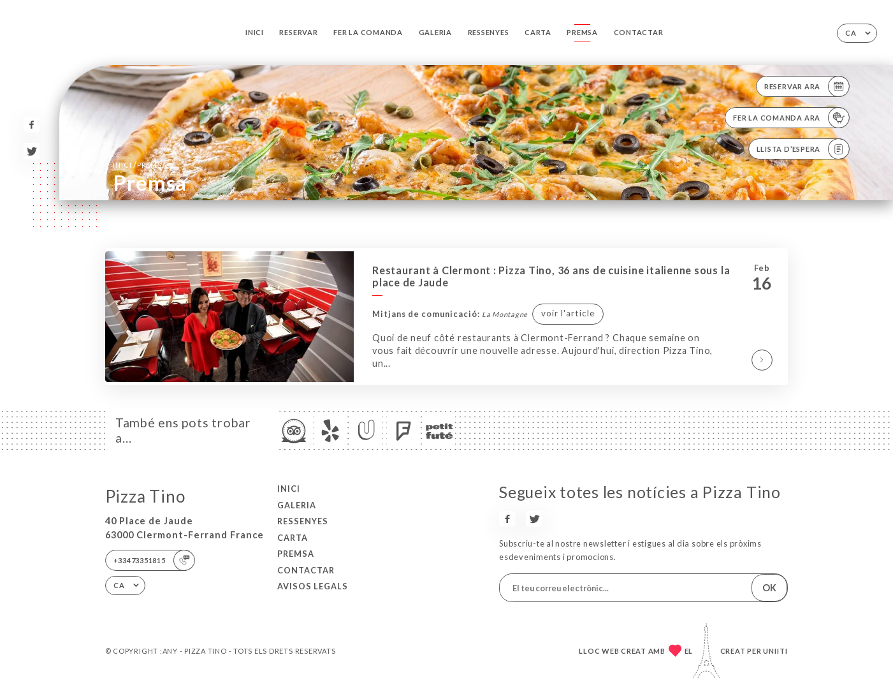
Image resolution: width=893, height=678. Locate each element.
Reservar (298, 32)
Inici (254, 32)
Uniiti (775, 651)
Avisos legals (312, 586)
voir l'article (568, 313)
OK (769, 587)
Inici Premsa (139, 164)
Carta (538, 32)
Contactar (639, 32)
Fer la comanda (368, 32)
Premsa (582, 32)
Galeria (435, 32)
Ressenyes (488, 32)
